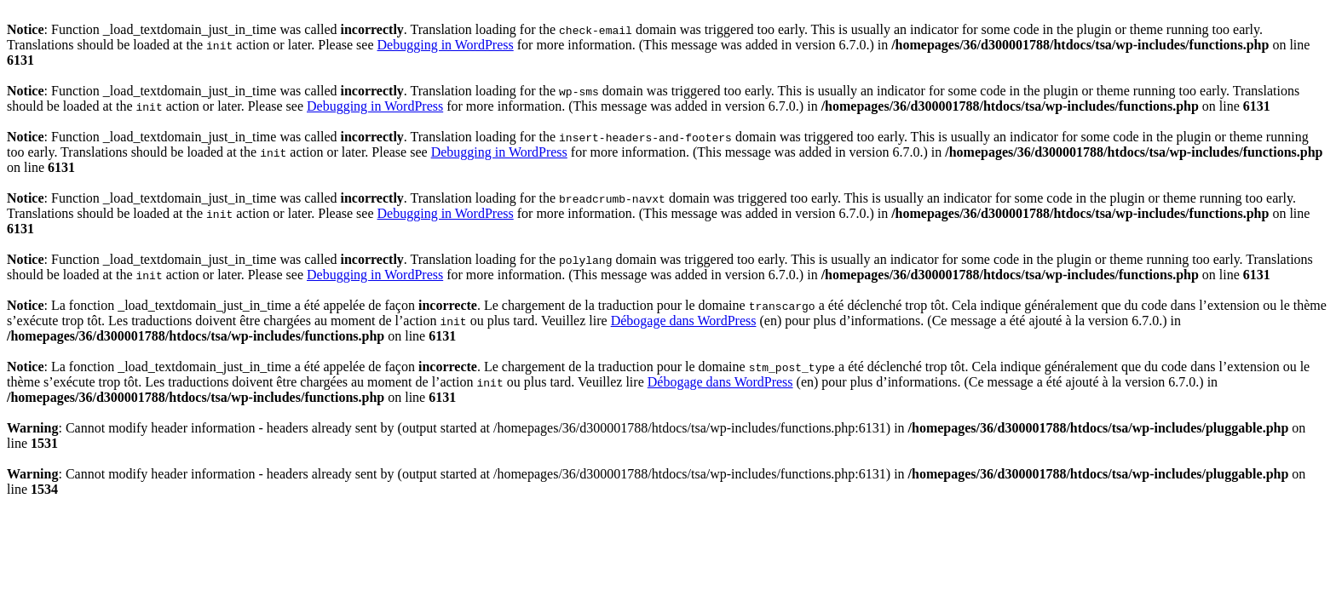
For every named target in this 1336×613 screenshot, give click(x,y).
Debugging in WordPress (445, 44)
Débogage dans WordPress (684, 320)
